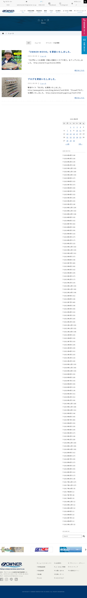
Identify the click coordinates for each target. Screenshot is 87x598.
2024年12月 (68, 207)
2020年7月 (68, 381)
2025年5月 (68, 191)
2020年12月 (68, 364)
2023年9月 (68, 256)
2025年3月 (68, 198)
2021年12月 (68, 325)
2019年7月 (68, 420)
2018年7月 (68, 459)
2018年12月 (68, 443)
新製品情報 (41, 567)
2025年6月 (68, 188)
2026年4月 (68, 155)
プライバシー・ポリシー (77, 563)
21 (67, 137)
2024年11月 (68, 211)
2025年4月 (68, 194)
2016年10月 (68, 508)
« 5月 (67, 144)
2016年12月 (68, 501)
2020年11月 (68, 368)
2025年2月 (68, 201)
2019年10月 (68, 410)
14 (67, 134)
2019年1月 (68, 439)
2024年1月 (68, 243)
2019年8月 (68, 417)
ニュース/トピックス (44, 563)
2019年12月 (68, 403)
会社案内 (58, 563)
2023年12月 (68, 247)
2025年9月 (68, 178)
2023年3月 (68, 276)
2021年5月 (68, 348)
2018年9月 (68, 452)
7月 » (80, 144)
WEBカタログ (60, 578)
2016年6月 (68, 521)
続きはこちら (79, 70)
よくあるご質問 (60, 567)
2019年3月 (68, 433)
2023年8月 (68, 260)
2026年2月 (68, 162)
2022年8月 (68, 299)
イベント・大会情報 (52, 43)
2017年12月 (68, 482)
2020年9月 (68, 374)
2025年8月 (68, 181)
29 (71, 141)
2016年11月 (68, 505)
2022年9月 (68, 296)
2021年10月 (68, 332)
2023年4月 (68, 273)
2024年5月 (68, 230)
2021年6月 (68, 345)
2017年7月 (68, 495)
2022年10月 (68, 292)
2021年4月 (68, 351)
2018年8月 (68, 456)
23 (74, 137)
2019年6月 (68, 423)
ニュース (11, 33)
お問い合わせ (60, 570)
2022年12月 (68, 286)
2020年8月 (68, 377)
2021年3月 (68, 354)
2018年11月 (68, 446)
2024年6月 (68, 227)
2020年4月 (68, 390)
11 (80, 130)
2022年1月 (68, 322)
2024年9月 (68, 217)
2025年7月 (68, 185)
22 (71, 137)
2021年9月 (68, 335)
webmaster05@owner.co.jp (13, 576)
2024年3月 (68, 237)
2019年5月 (68, 426)
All (29, 43)
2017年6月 (68, 498)
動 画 (39, 574)
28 (67, 141)
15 (71, 134)
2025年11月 (68, 171)
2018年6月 (68, 462)
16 (74, 134)
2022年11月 (68, 289)
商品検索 (41, 570)
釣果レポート (60, 574)
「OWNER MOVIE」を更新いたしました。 (50, 51)
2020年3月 (68, 394)
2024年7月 (68, 224)
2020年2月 (68, 397)
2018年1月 (68, 479)
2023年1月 (68, 283)
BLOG (40, 578)
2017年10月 (68, 488)
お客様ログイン (74, 570)
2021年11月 (68, 328)
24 (77, 137)
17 (77, 134)
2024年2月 (68, 240)
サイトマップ (73, 567)
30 (74, 141)
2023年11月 (68, 250)
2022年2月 (68, 319)
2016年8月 (68, 515)
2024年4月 (68, 234)
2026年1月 (68, 165)
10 (77, 130)
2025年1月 (68, 204)
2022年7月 (68, 302)
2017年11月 (68, 485)
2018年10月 (68, 449)
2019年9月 (68, 413)
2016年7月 (68, 518)
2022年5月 (68, 309)
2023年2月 (68, 279)
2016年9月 (68, 511)
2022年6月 (68, 305)
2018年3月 (68, 472)
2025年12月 (68, 168)
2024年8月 (68, 220)
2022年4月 (68, 312)
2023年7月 (68, 263)
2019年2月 (68, 436)
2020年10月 (68, 371)
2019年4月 (68, 430)
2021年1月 (68, 361)
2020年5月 (68, 387)
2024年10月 (68, 214)
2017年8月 (68, 492)
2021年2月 (68, 358)
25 (80, 137)
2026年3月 (68, 158)
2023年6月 (68, 266)
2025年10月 (68, 175)
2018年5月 (68, 466)
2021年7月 (68, 341)
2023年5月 (68, 269)
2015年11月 (68, 524)
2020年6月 (68, 384)
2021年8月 (68, 338)
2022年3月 (68, 315)
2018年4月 (68, 469)
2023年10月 (68, 253)
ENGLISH (42, 5)
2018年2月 (68, 475)
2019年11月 (68, 407)
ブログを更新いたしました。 (42, 79)
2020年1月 (68, 400)
